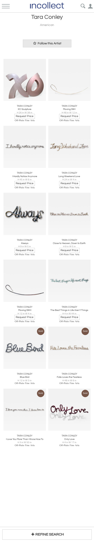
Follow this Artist (47, 43)
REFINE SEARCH (47, 534)
